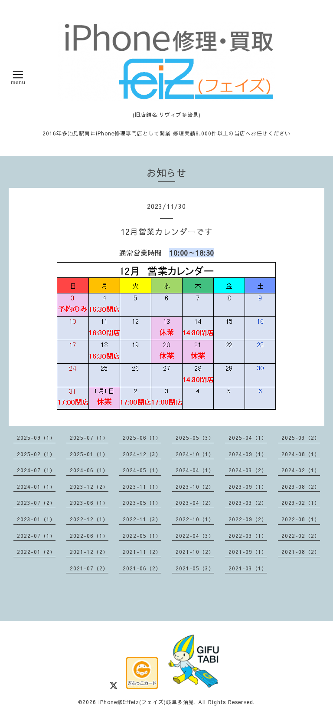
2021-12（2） (89, 551)
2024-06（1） (89, 470)
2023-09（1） (248, 486)
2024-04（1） (195, 470)
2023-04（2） (195, 502)
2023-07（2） (36, 502)
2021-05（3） (195, 568)
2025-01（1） (89, 454)
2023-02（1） (300, 502)
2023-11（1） (142, 486)
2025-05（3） (195, 437)
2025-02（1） (36, 454)
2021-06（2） (142, 568)
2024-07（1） (36, 470)
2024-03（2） (248, 470)
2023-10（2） (195, 486)
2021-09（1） (248, 551)
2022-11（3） (142, 519)
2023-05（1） (142, 502)
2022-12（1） (89, 519)
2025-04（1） (248, 437)
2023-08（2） (300, 486)
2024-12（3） (142, 454)
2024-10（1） (195, 454)
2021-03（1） (248, 568)
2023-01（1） (36, 519)
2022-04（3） (195, 535)
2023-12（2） (89, 486)
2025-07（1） (89, 437)
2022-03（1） (248, 535)
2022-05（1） (142, 535)
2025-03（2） (300, 437)
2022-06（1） (89, 535)
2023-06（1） (89, 502)
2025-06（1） (142, 437)
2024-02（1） (300, 470)
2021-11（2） (142, 551)
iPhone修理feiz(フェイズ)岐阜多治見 (146, 701)
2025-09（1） (36, 437)
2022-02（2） (300, 535)
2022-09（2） (248, 519)
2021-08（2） (300, 551)
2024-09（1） (248, 454)
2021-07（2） (89, 568)
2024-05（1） (142, 470)
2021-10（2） (195, 551)
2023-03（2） (248, 502)
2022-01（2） (36, 551)
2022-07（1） (36, 535)
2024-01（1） (36, 486)
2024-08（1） (300, 454)
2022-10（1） (195, 519)
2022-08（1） (300, 519)
